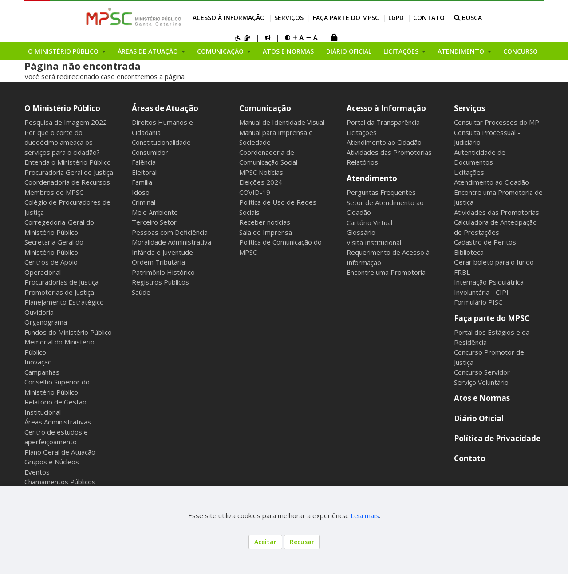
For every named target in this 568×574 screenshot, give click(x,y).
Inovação (38, 361)
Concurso (520, 51)
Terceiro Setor (154, 222)
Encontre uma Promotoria (386, 272)
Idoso (141, 192)
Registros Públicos (160, 281)
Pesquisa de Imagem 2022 (65, 122)
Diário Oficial (348, 51)
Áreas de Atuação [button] (149, 51)
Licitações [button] (401, 51)
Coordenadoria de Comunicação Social (268, 157)
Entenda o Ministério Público (67, 162)
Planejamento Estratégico (64, 301)
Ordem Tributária (158, 261)
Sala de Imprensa (265, 232)
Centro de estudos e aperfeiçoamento (56, 437)
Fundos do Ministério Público (68, 332)
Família (142, 182)
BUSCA (468, 17)
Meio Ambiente (155, 212)
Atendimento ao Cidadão (384, 142)
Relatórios (362, 162)
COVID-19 (254, 192)
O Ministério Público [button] (64, 51)
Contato (429, 17)
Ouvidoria (39, 312)
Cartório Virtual (369, 222)
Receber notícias (264, 222)
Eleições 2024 (260, 182)
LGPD (396, 17)
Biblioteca (469, 252)
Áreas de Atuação (165, 108)
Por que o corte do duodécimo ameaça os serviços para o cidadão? (62, 142)
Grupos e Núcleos (51, 461)
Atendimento (372, 178)
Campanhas (41, 372)
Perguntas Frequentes (381, 192)
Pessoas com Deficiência (170, 232)
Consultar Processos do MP (496, 122)
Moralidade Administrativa (171, 242)
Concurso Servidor (482, 372)
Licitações (362, 132)
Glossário (361, 232)
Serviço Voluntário (481, 382)
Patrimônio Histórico (163, 272)
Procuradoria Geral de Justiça (68, 172)
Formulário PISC (478, 301)
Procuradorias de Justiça (61, 281)
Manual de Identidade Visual (281, 122)
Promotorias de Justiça (59, 292)
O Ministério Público (62, 108)
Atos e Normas (288, 51)
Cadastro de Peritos (485, 242)
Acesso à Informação (229, 17)
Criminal (143, 202)
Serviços (289, 17)
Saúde (141, 292)
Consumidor (150, 152)
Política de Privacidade (497, 438)
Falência (144, 162)
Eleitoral (144, 172)
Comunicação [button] (221, 51)
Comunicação (265, 108)
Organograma (45, 321)
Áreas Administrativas (57, 421)
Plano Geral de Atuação (59, 451)
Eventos (37, 471)
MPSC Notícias (261, 172)
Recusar (302, 542)
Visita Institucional (374, 242)
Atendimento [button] (462, 51)
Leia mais (365, 515)
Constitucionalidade (161, 142)
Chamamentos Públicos (59, 481)
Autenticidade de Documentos (479, 157)
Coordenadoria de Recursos (67, 182)
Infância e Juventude (162, 252)
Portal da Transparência (383, 122)
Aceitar (265, 542)
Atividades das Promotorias (389, 152)
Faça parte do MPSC (346, 17)
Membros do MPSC (53, 192)
